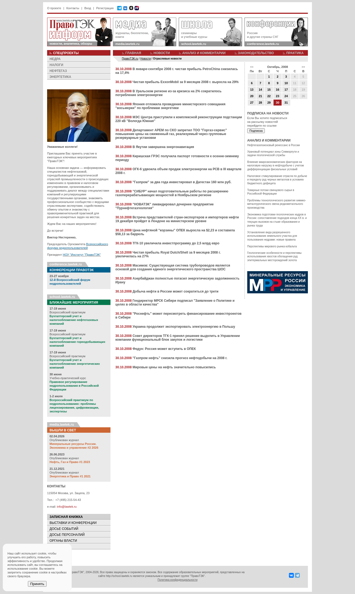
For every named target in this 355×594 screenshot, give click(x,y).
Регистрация (104, 8)
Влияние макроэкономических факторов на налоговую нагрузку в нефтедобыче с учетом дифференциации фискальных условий (275, 165)
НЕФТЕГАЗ (58, 71)
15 (269, 89)
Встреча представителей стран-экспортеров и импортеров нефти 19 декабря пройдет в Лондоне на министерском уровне (177, 219)
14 (260, 89)
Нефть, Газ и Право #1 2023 (70, 462)
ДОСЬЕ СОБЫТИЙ (64, 529)
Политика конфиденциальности (178, 579)
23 (277, 96)
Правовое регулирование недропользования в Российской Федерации (74, 385)
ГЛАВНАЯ (133, 53)
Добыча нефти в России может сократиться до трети (175, 291)
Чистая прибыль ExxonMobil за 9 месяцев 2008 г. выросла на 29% (185, 82)
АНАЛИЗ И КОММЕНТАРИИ (204, 53)
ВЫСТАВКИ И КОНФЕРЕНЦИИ (73, 523)
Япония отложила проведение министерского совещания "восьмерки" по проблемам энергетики (170, 106)
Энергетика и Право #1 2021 (70, 476)
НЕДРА (55, 59)
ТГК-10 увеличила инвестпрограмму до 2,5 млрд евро (175, 243)
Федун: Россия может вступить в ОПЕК (164, 349)
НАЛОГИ (56, 65)
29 (269, 102)
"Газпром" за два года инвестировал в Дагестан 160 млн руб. (181, 182)
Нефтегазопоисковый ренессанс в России (273, 145)
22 (269, 96)
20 (251, 96)
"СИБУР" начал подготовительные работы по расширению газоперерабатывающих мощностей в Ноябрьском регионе (171, 193)
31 (286, 102)
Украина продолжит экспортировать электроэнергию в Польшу (183, 327)
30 (277, 102)
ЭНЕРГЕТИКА (60, 77)
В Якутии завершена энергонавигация (163, 147)
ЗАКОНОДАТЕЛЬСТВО (256, 53)
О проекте (54, 8)
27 (251, 102)
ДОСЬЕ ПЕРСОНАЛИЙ (67, 535)
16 (277, 89)
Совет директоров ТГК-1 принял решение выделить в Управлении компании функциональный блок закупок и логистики (177, 338)
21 (260, 96)
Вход (87, 8)
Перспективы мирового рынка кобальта (272, 246)
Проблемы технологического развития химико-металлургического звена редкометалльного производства (276, 204)
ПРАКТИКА (295, 53)
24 (286, 96)
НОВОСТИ (162, 53)
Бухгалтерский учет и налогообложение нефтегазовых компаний (74, 319)
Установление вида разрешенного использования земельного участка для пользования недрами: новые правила (272, 236)
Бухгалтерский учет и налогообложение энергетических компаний (75, 363)
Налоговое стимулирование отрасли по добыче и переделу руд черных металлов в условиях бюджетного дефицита (277, 180)
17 (286, 89)
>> (303, 66)
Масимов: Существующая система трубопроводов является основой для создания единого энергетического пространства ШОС (172, 267)
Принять (37, 584)
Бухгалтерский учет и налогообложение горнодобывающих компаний (77, 341)
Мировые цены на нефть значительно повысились (174, 367)
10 (286, 83)
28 (260, 102)
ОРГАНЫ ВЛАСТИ (63, 541)
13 (251, 89)
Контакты (72, 8)
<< (251, 66)
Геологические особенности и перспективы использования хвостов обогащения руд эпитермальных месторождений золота (274, 256)
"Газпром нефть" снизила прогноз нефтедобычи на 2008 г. (179, 358)
